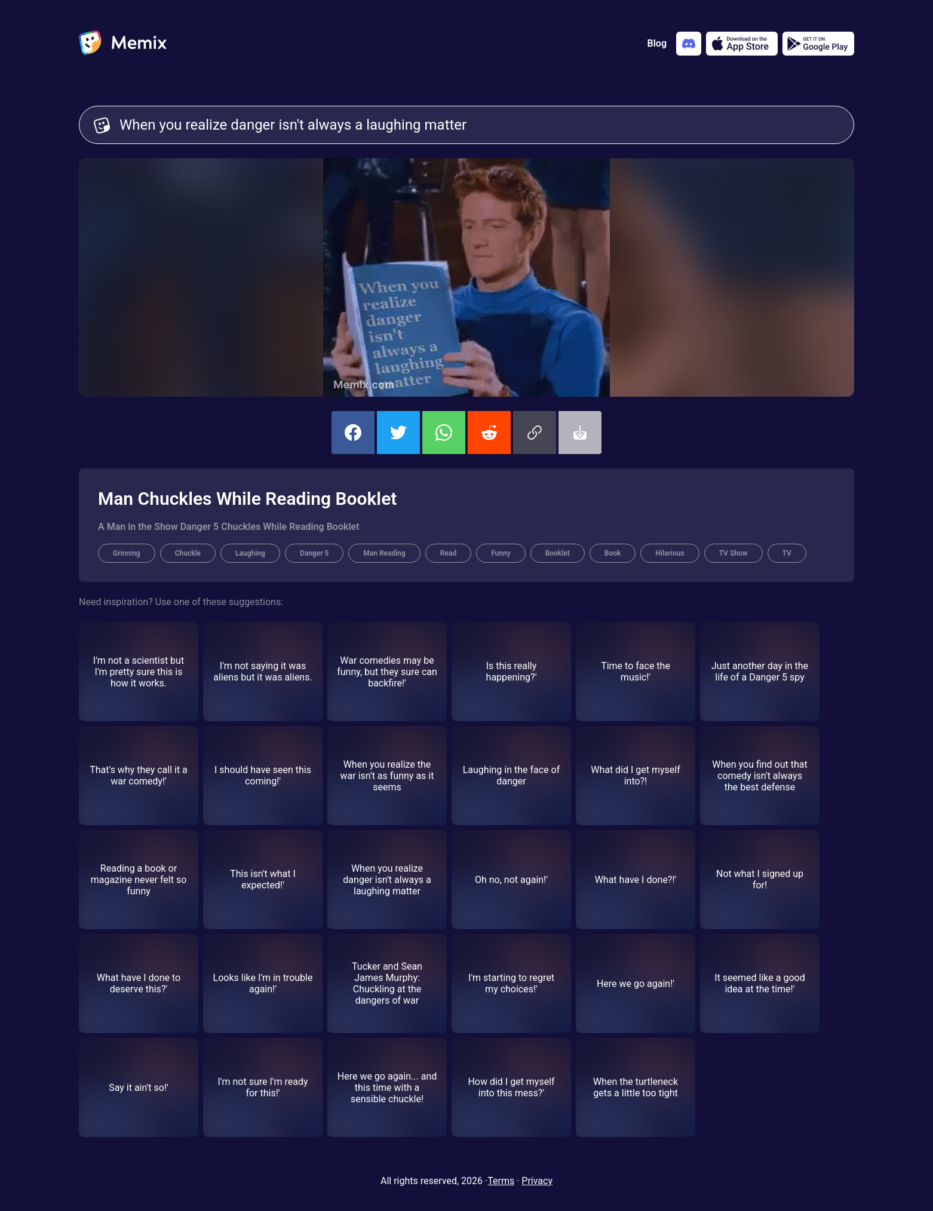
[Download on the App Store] (742, 44)
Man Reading (384, 553)
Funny (501, 553)
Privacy (537, 1181)
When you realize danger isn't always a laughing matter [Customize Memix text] (479, 125)
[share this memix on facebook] (353, 432)
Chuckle (188, 553)
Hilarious (669, 553)
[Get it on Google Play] (818, 44)
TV (786, 553)
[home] (123, 43)
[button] (534, 432)
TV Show (733, 553)
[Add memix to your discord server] (688, 44)
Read (448, 553)
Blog (657, 43)
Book (612, 553)
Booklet (557, 553)
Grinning (126, 553)
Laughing (250, 553)
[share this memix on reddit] (489, 432)
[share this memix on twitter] (398, 432)
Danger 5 (314, 553)
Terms (500, 1181)
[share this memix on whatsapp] (443, 432)
